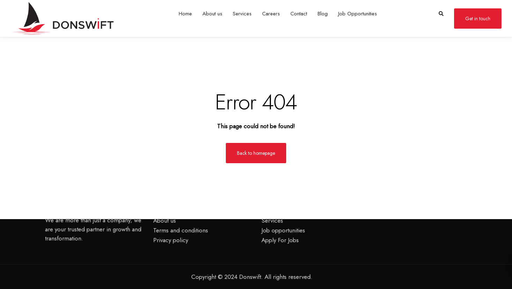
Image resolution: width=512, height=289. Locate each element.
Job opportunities (283, 230)
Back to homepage (256, 153)
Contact (298, 13)
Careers (271, 13)
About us (212, 13)
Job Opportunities (357, 13)
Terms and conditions (180, 230)
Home (185, 13)
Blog (323, 13)
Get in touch (477, 18)
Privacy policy (170, 240)
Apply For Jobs (280, 240)
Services (242, 13)
